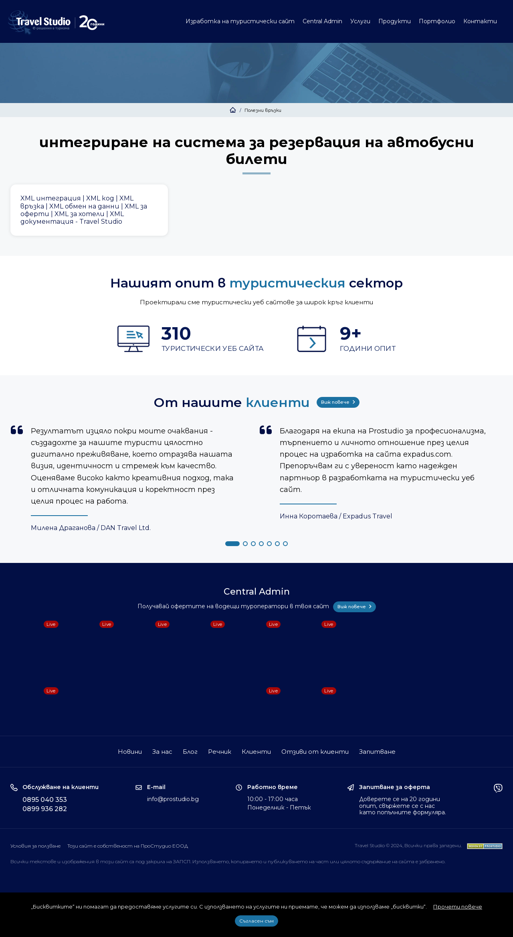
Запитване (377, 751)
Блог (190, 751)
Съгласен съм (256, 921)
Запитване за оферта (394, 787)
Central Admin (322, 21)
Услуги (360, 21)
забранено (431, 861)
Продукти (394, 21)
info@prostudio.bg (173, 799)
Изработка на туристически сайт (240, 21)
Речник (219, 751)
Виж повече (338, 402)
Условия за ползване (35, 846)
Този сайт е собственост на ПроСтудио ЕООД (127, 846)
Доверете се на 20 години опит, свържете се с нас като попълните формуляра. (402, 805)
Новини (130, 751)
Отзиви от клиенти (315, 751)
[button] (232, 543)
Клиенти (256, 751)
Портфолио (437, 21)
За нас (162, 751)
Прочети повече (457, 906)
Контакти (480, 21)
